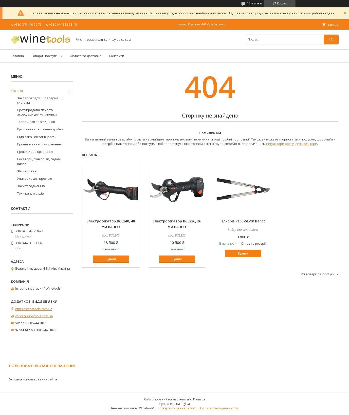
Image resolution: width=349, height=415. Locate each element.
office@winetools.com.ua (34, 316)
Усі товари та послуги (317, 274)
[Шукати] (331, 39)
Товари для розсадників (36, 121)
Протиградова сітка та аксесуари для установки (37, 112)
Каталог (17, 90)
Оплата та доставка (86, 56)
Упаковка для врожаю (34, 178)
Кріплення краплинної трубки (40, 129)
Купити (111, 259)
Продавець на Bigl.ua (174, 404)
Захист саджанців (31, 186)
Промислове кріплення (35, 151)
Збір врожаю (27, 171)
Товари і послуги (44, 56)
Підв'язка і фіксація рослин (37, 137)
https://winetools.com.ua (33, 309)
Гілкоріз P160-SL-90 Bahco (243, 221)
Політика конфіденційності (218, 408)
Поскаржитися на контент (177, 408)
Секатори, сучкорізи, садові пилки (39, 161)
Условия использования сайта (33, 379)
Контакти (116, 56)
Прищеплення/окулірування (39, 144)
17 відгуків (254, 3)
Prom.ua (199, 399)
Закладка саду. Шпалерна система (37, 100)
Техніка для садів (30, 193)
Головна (17, 56)
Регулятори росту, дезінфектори (291, 143)
